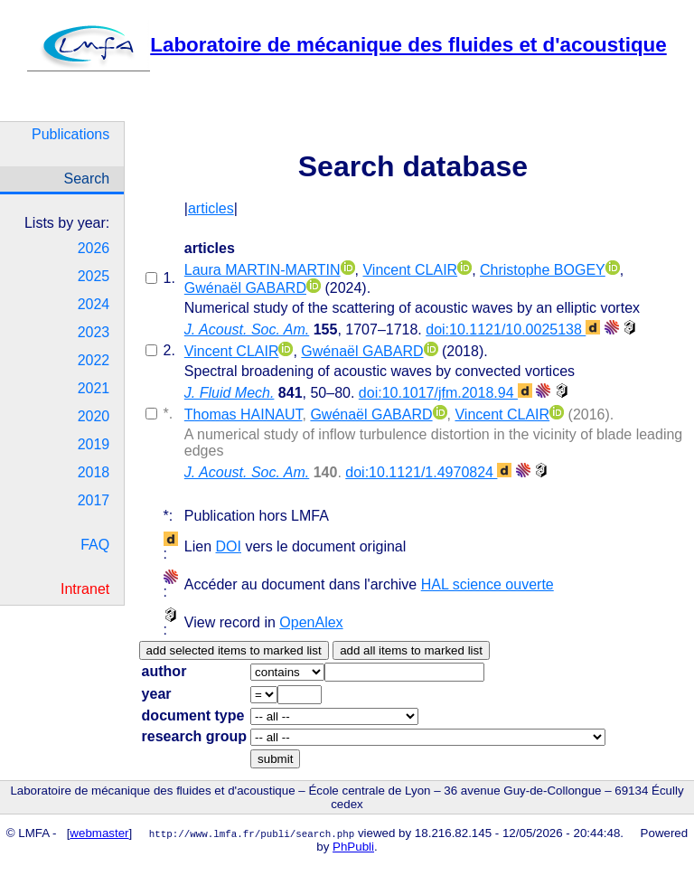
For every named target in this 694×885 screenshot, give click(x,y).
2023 (94, 332)
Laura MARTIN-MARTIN (262, 270)
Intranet (85, 589)
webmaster (99, 833)
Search (87, 178)
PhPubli (353, 846)
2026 (94, 248)
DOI (228, 546)
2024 (94, 304)
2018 (94, 472)
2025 (94, 276)
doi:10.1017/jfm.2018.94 (445, 392)
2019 (94, 444)
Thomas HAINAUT (243, 414)
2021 (94, 388)
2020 (94, 416)
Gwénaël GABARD (245, 288)
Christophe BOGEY (542, 270)
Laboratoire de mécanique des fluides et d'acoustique (346, 44)
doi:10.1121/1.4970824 (428, 472)
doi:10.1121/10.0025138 (513, 329)
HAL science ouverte (487, 584)
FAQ (94, 544)
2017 (94, 500)
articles (211, 208)
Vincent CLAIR (409, 270)
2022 (94, 360)
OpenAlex (310, 622)
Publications (70, 134)
